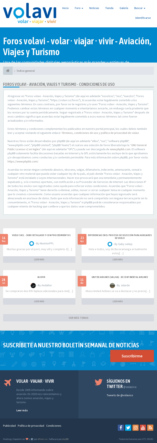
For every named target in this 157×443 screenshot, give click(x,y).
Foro (79, 8)
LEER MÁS (39, 259)
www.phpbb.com (120, 149)
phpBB (65, 439)
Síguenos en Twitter (121, 383)
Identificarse (143, 18)
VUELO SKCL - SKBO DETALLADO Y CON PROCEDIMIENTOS (41, 235)
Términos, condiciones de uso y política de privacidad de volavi (100, 133)
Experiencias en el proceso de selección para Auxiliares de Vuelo (120, 236)
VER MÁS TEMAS (79, 318)
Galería (124, 8)
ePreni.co (42, 439)
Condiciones (53, 425)
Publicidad (9, 425)
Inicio (65, 8)
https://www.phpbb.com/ (23, 161)
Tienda (109, 8)
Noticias (94, 8)
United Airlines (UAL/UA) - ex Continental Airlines (120, 277)
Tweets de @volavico (120, 395)
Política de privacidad (31, 425)
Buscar (139, 8)
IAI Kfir (41, 277)
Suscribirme (132, 355)
